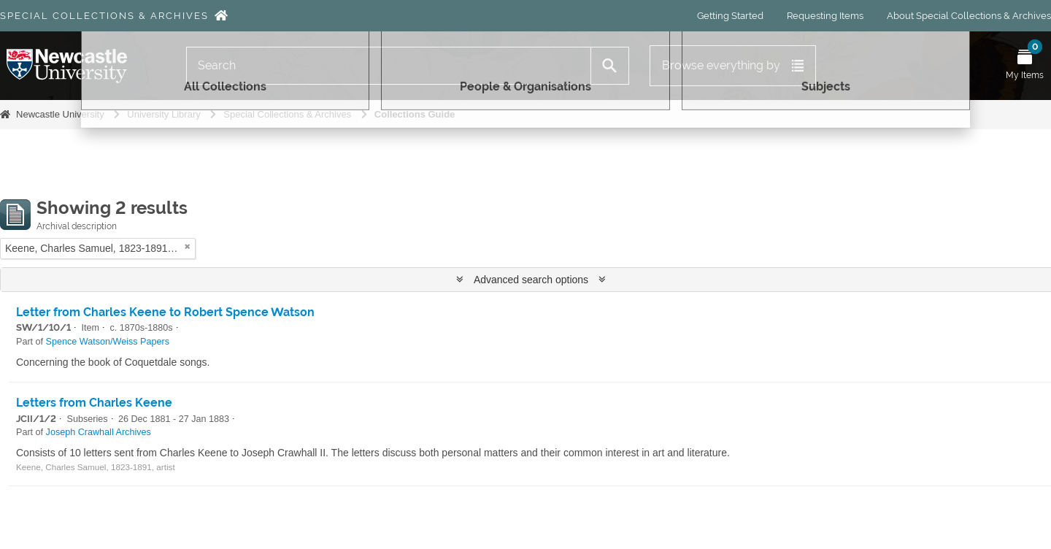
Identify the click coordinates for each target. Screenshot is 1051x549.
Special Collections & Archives (104, 15)
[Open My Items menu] (1024, 65)
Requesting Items (825, 15)
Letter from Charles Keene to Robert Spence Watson (165, 312)
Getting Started (730, 15)
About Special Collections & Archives (969, 15)
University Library (163, 114)
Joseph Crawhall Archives (98, 432)
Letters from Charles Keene (94, 403)
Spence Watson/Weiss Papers (107, 342)
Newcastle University (60, 114)
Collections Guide (414, 114)
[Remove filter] (187, 246)
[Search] (388, 66)
